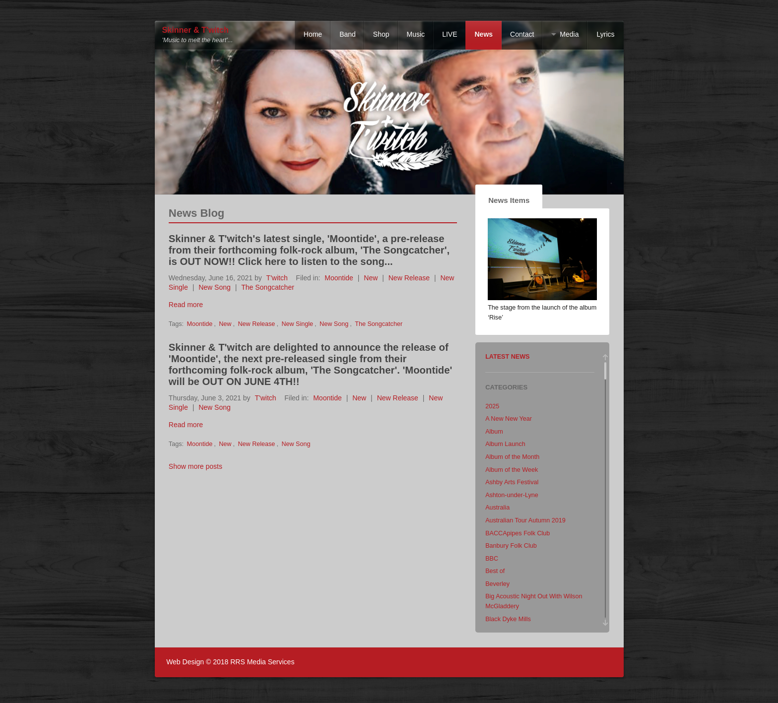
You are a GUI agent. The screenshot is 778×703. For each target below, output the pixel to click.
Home (313, 34)
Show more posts (195, 466)
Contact (522, 34)
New (371, 278)
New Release (409, 278)
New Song (214, 287)
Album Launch (505, 444)
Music (416, 34)
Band (347, 34)
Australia (497, 507)
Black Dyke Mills (508, 619)
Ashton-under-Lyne (511, 495)
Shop (381, 34)
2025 (492, 406)
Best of (495, 571)
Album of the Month (512, 456)
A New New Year (508, 418)
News (483, 34)
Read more (186, 305)
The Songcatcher (267, 287)
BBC (491, 558)
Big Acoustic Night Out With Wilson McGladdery (533, 601)
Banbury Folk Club (511, 545)
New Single (297, 323)
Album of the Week (511, 469)
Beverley (497, 583)
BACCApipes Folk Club (517, 533)
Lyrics (605, 34)
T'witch (277, 278)
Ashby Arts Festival (511, 482)
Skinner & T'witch (195, 30)
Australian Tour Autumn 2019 (525, 520)
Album (494, 431)
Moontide (338, 278)
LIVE (449, 34)
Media (569, 34)
